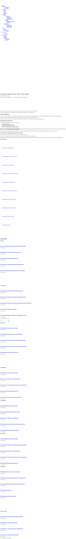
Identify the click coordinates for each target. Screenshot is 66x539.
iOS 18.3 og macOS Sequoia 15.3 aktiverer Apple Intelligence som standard (13, 340)
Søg (0, 320)
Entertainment (4, 14)
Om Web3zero (7, 39)
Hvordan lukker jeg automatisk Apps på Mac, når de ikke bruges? (11, 334)
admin (8, 95)
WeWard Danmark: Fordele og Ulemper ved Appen (9, 328)
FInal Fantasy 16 (9, 22)
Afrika (6, 34)
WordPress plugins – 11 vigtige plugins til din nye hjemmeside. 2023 (11, 528)
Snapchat (5, 10)
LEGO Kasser (9, 27)
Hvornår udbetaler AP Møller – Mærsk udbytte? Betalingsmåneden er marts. (13, 315)
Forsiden (3, 5)
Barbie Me (5, 239)
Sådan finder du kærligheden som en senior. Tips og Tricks (10, 471)
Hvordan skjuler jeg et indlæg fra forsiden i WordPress (9, 534)
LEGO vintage (7, 24)
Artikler (4, 238)
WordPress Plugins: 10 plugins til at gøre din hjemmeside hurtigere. (11, 516)
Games (5, 15)
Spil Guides (7, 20)
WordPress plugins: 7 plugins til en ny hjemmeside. (9, 522)
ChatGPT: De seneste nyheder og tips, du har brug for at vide (10, 252)
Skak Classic (9, 17)
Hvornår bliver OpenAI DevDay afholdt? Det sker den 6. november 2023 (12, 270)
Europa (6, 33)
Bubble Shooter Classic (10, 19)
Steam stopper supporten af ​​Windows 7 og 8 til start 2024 (10, 411)
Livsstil (3, 28)
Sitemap (5, 37)
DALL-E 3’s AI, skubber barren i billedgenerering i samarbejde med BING (13, 246)
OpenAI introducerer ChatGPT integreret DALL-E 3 (9, 258)
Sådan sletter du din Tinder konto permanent (8, 496)
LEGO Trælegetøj (9, 25)
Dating (5, 29)
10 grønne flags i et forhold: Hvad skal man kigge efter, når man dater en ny (13, 477)
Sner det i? (5, 32)
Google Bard (7, 8)
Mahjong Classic (9, 18)
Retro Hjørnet (5, 23)
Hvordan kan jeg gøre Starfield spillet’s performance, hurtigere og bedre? (12, 424)
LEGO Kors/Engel (9, 26)
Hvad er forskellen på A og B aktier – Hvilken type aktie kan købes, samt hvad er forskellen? (15, 303)
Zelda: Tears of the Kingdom (11, 21)
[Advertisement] (33, 47)
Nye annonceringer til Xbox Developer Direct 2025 (8, 405)
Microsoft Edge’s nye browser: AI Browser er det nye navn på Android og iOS (13, 346)
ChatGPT (6, 7)
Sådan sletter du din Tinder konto (6, 490)
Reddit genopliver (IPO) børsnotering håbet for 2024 (9, 352)
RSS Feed (5, 36)
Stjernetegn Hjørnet (6, 30)
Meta (4, 11)
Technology (3, 6)
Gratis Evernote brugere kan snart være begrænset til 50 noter (10, 397)
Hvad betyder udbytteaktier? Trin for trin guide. (8, 309)
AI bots (3, 239)
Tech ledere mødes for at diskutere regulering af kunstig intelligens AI (12, 264)
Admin (6, 40)
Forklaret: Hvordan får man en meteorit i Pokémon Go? (9, 430)
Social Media (4, 9)
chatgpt (6, 238)
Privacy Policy (7, 38)
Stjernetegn (6, 31)
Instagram (5, 12)
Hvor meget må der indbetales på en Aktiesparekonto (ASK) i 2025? (11, 290)
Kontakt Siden (6, 35)
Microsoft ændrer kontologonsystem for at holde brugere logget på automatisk (13, 444)
